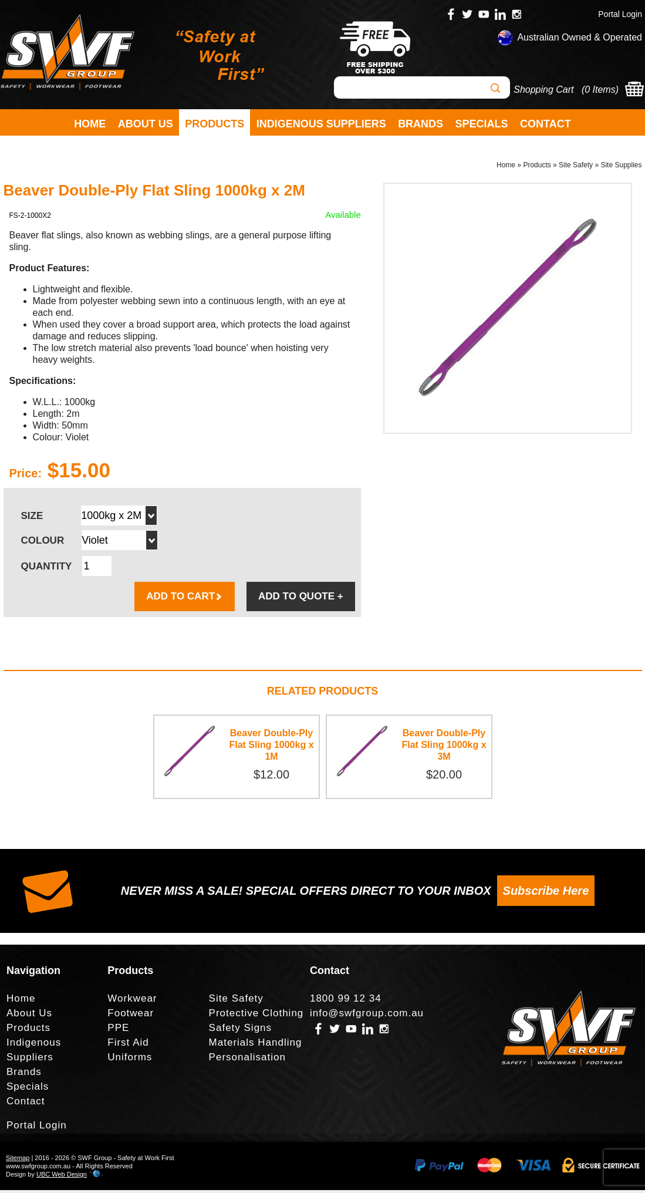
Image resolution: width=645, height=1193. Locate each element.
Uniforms (129, 1060)
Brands (420, 124)
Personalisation (247, 1060)
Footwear (130, 1016)
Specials (481, 124)
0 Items (600, 90)
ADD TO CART (184, 599)
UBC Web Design (61, 1177)
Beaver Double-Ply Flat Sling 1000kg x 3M (443, 747)
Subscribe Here (546, 893)
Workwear (132, 1001)
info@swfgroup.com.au (367, 1016)
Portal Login (620, 14)
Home (90, 124)
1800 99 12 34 (345, 1001)
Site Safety (576, 168)
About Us (145, 124)
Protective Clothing (256, 1016)
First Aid (127, 1045)
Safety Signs (240, 1030)
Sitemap (17, 1160)
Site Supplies (620, 168)
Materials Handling (255, 1045)
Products (214, 124)
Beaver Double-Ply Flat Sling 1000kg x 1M (271, 747)
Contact (545, 124)
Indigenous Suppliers (321, 124)
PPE (118, 1030)
